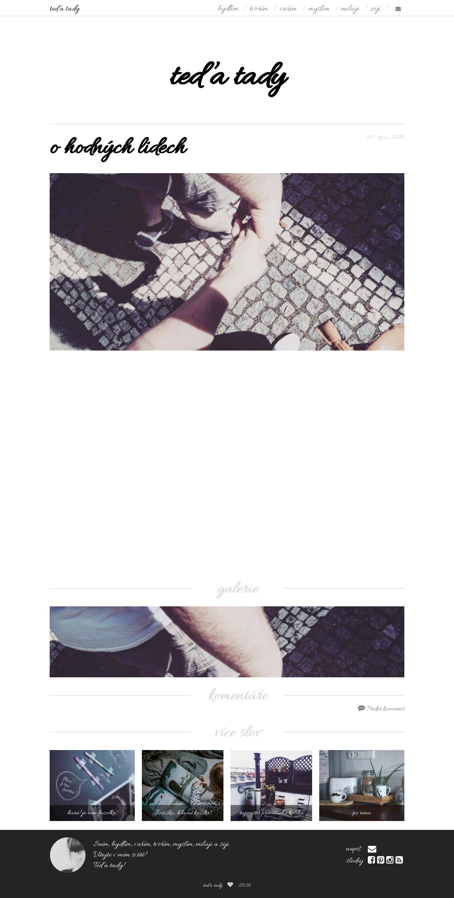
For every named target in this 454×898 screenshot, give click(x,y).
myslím (319, 9)
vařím (288, 9)
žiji (375, 9)
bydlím (228, 9)
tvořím (259, 9)
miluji (350, 9)
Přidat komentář (381, 709)
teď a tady (64, 9)
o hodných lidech (117, 148)
